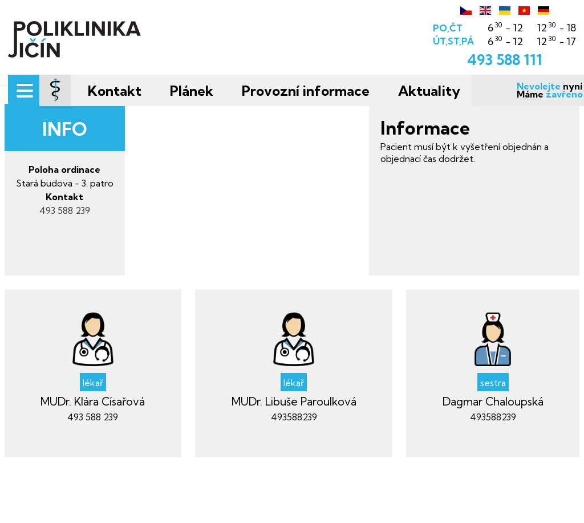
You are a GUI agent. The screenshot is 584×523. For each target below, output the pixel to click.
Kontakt (129, 90)
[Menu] (38, 92)
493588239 (294, 475)
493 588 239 (83, 269)
